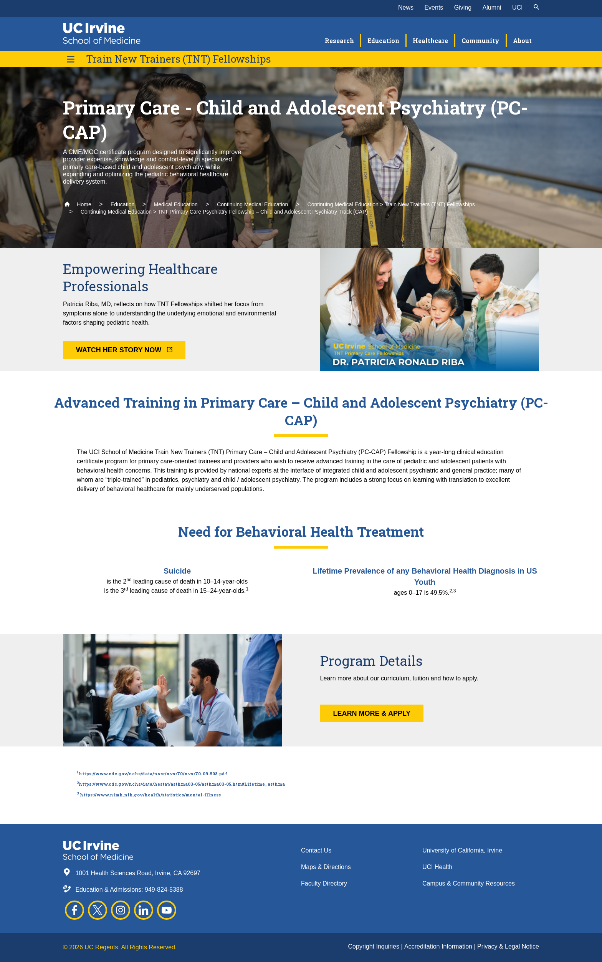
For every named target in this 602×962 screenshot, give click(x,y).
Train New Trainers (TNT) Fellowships (178, 59)
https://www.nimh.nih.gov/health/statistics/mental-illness (150, 795)
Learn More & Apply (372, 713)
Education (122, 204)
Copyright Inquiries (374, 946)
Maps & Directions (326, 867)
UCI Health (437, 867)
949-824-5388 (164, 889)
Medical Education (175, 204)
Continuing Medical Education (252, 204)
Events (433, 7)
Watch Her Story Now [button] (124, 350)
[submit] (536, 7)
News (405, 7)
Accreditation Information (439, 946)
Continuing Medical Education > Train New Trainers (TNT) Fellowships (391, 204)
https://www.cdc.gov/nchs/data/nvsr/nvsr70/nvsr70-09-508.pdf (153, 773)
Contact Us (316, 850)
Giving (462, 7)
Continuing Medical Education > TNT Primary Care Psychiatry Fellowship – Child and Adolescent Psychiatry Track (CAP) (224, 212)
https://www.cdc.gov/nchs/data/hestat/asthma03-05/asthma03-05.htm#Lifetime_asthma (182, 784)
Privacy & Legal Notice (508, 946)
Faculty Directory (324, 883)
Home (77, 204)
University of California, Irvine (462, 850)
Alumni (492, 7)
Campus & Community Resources (468, 883)
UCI (517, 7)
